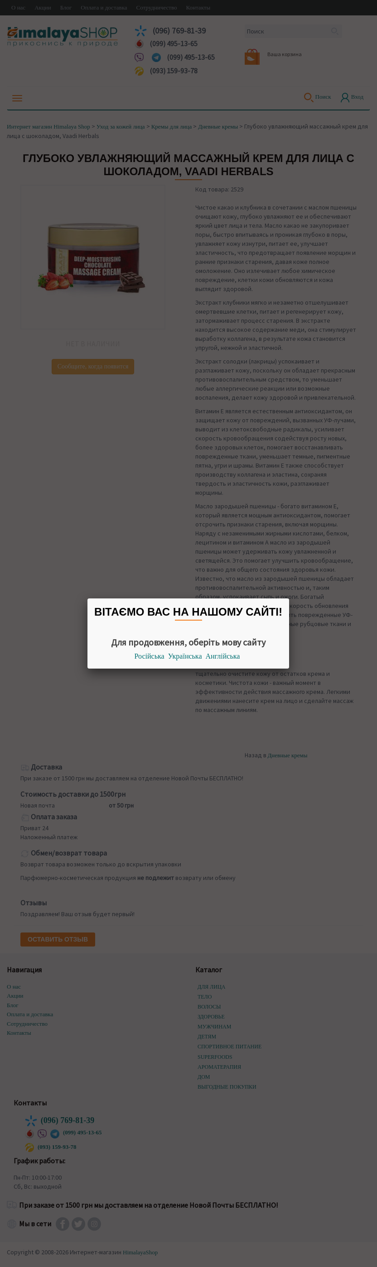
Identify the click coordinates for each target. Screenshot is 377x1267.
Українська (185, 656)
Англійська (223, 656)
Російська (149, 656)
